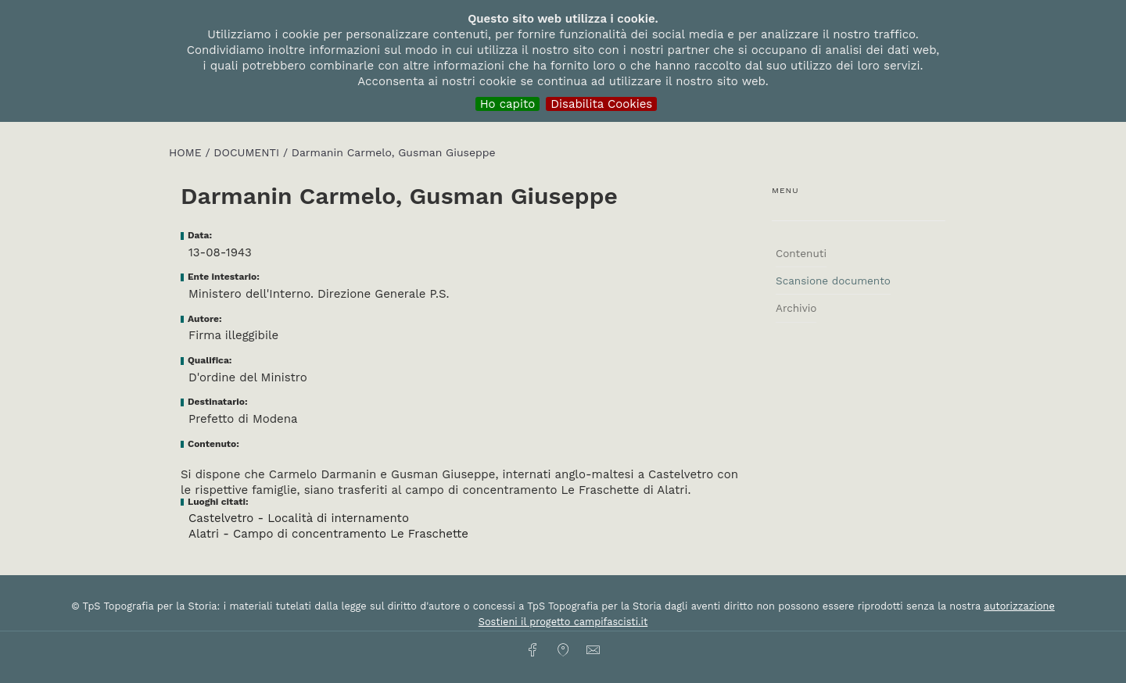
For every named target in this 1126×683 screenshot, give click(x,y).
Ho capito (508, 104)
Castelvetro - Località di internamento (298, 518)
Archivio (796, 308)
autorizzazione (1019, 606)
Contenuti (801, 253)
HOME (187, 152)
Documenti (248, 152)
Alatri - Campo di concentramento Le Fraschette (328, 534)
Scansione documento (833, 280)
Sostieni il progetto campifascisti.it (563, 622)
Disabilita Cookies (601, 104)
